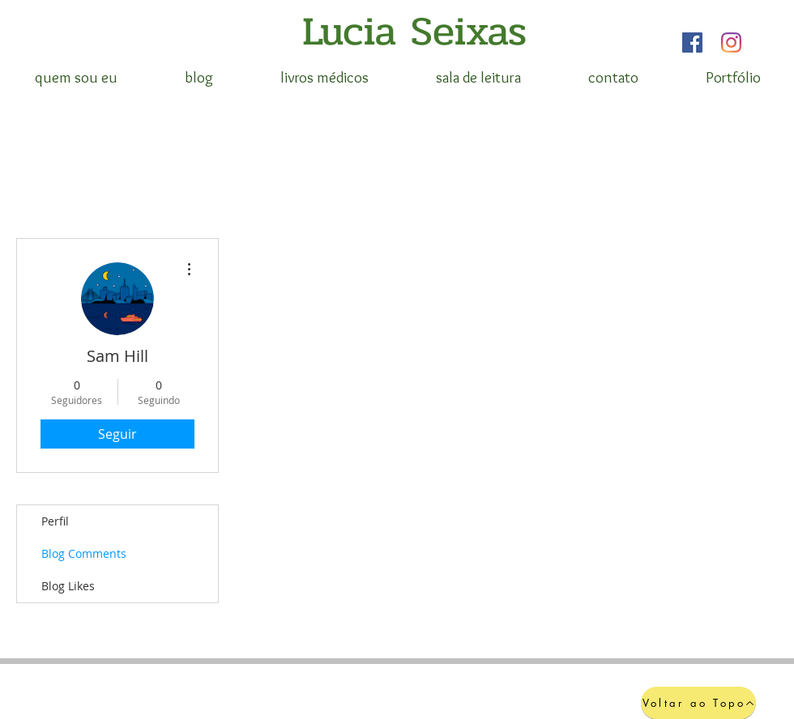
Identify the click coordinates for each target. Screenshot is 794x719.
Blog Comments (83, 553)
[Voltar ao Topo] (698, 703)
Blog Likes (68, 585)
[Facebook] (692, 42)
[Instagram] (731, 42)
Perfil (55, 521)
